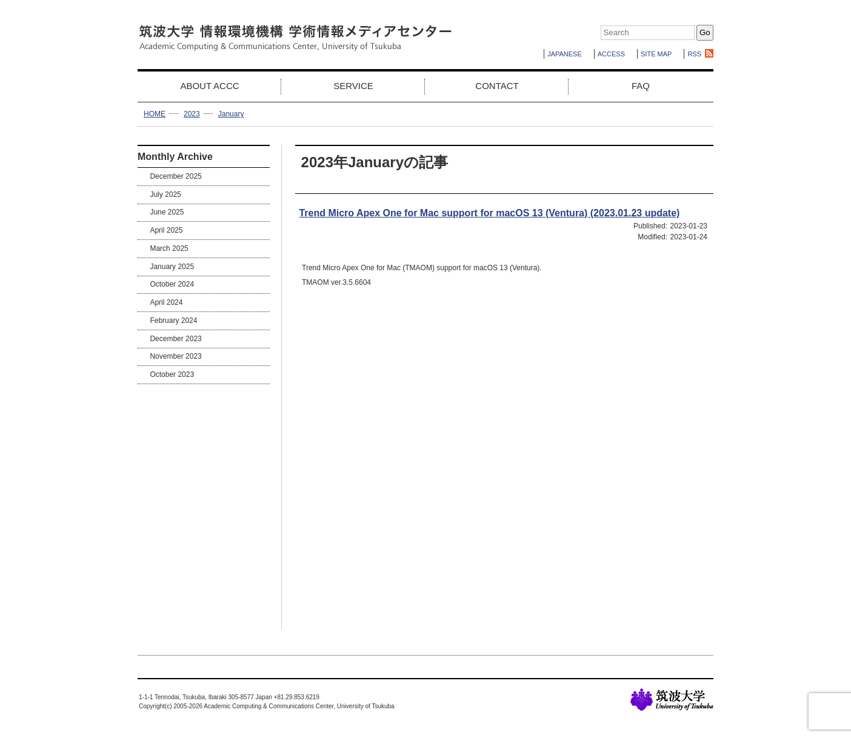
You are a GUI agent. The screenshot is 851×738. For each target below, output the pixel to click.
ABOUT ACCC (209, 86)
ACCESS (611, 54)
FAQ (641, 86)
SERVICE (353, 86)
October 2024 (172, 284)
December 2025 (175, 176)
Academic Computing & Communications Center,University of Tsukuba (295, 38)
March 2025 (169, 248)
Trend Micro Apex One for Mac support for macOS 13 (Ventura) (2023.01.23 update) (489, 213)
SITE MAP (656, 54)
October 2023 (172, 374)
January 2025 (172, 266)
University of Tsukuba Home (671, 699)
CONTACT (496, 86)
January (231, 114)
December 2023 (175, 338)
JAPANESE (564, 54)
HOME (154, 114)
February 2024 (173, 320)
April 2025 (166, 230)
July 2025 (165, 194)
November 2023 (175, 356)
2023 (192, 114)
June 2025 (167, 212)
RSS (694, 54)
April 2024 (166, 302)
